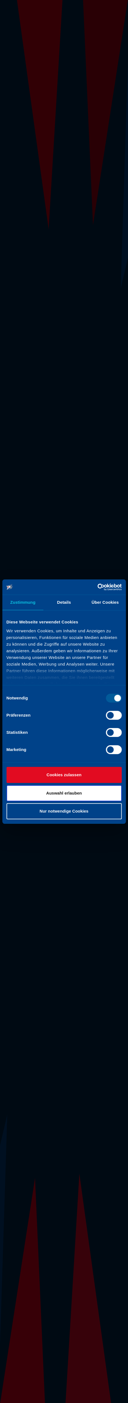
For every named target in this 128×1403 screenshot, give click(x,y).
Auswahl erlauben (64, 793)
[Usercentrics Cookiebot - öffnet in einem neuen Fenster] (97, 587)
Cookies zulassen (64, 774)
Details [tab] (64, 602)
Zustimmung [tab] (23, 602)
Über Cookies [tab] (105, 602)
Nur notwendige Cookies (64, 811)
